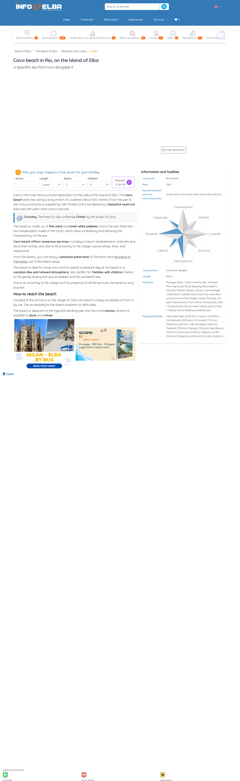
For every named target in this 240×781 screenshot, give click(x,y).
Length (44, 178)
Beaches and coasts (74, 51)
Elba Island (113, 19)
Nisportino (184, 336)
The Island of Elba (46, 51)
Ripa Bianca (217, 328)
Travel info (88, 19)
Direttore (171, 324)
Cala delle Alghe (175, 316)
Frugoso (203, 316)
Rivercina (183, 332)
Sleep (68, 19)
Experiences (137, 19)
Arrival (19, 178)
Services (161, 19)
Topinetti (171, 328)
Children (93, 178)
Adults (68, 178)
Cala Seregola (197, 324)
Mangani (193, 328)
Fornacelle (200, 320)
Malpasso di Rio (210, 332)
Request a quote (123, 182)
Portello (207, 336)
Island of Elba (23, 51)
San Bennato (173, 320)
